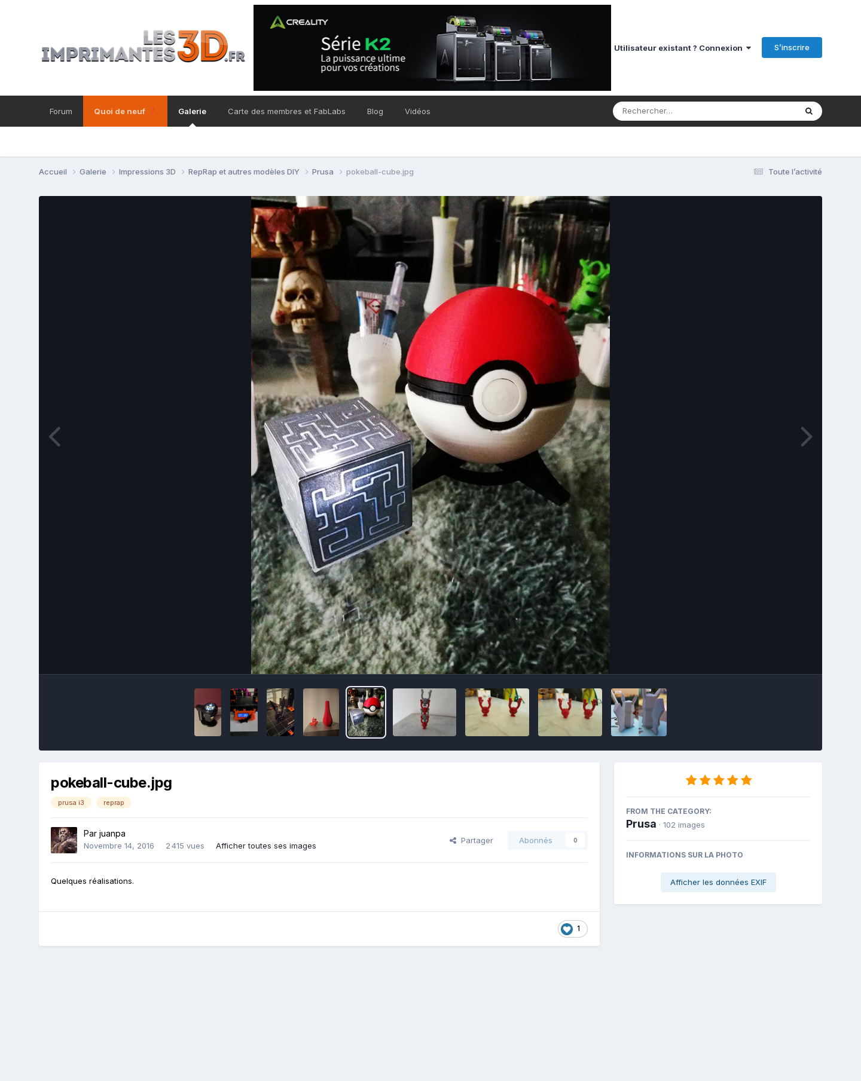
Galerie (192, 116)
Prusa (641, 823)
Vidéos (417, 111)
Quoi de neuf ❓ (125, 111)
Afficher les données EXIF (718, 882)
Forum (61, 111)
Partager (471, 840)
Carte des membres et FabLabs (287, 111)
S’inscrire (792, 47)
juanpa (112, 833)
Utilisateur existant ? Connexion (682, 48)
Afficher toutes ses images (266, 845)
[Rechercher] (670, 111)
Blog (375, 111)
